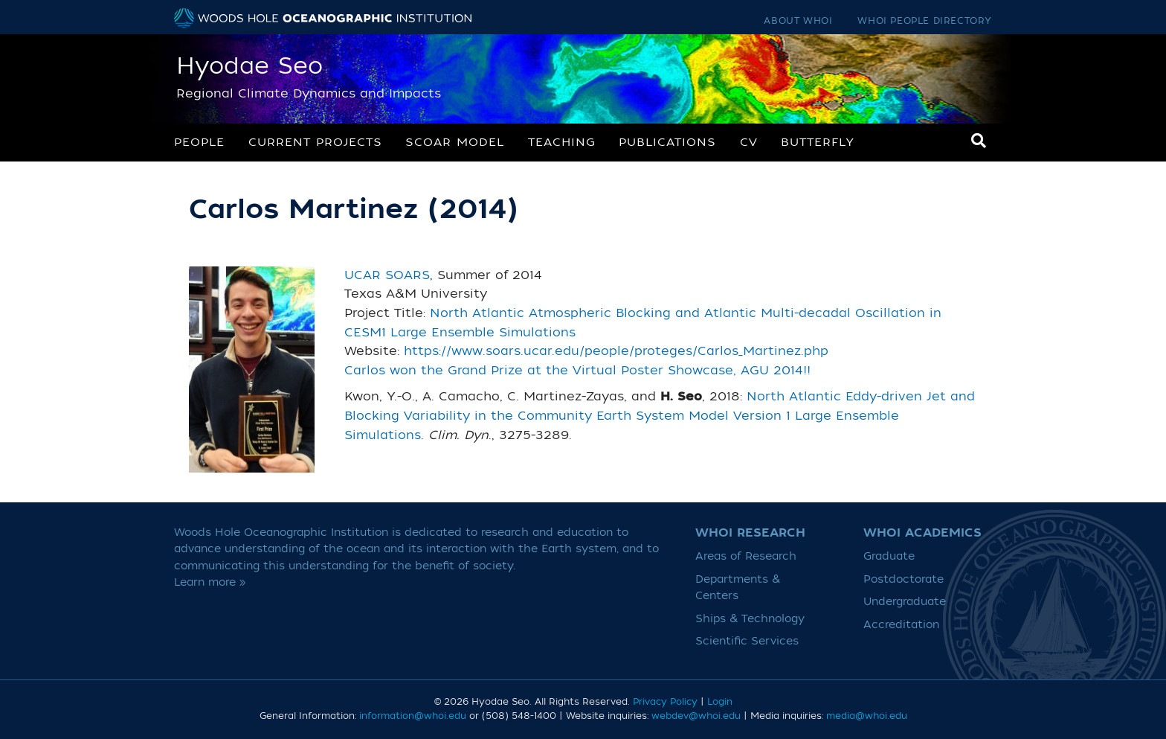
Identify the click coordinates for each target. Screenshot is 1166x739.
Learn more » (210, 582)
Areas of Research (745, 556)
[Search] (978, 140)
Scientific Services (747, 641)
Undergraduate (904, 602)
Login (719, 702)
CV (749, 142)
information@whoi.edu (412, 716)
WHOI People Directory (924, 21)
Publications (667, 142)
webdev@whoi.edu (696, 716)
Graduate (889, 556)
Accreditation (901, 625)
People (199, 142)
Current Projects (315, 142)
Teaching (562, 142)
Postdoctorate (903, 579)
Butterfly (817, 142)
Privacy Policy (665, 702)
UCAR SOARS (387, 275)
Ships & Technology (750, 619)
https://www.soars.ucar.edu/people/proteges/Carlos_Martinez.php (616, 351)
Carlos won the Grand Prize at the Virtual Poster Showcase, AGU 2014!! (577, 370)
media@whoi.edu (866, 716)
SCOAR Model (454, 142)
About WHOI (798, 21)
